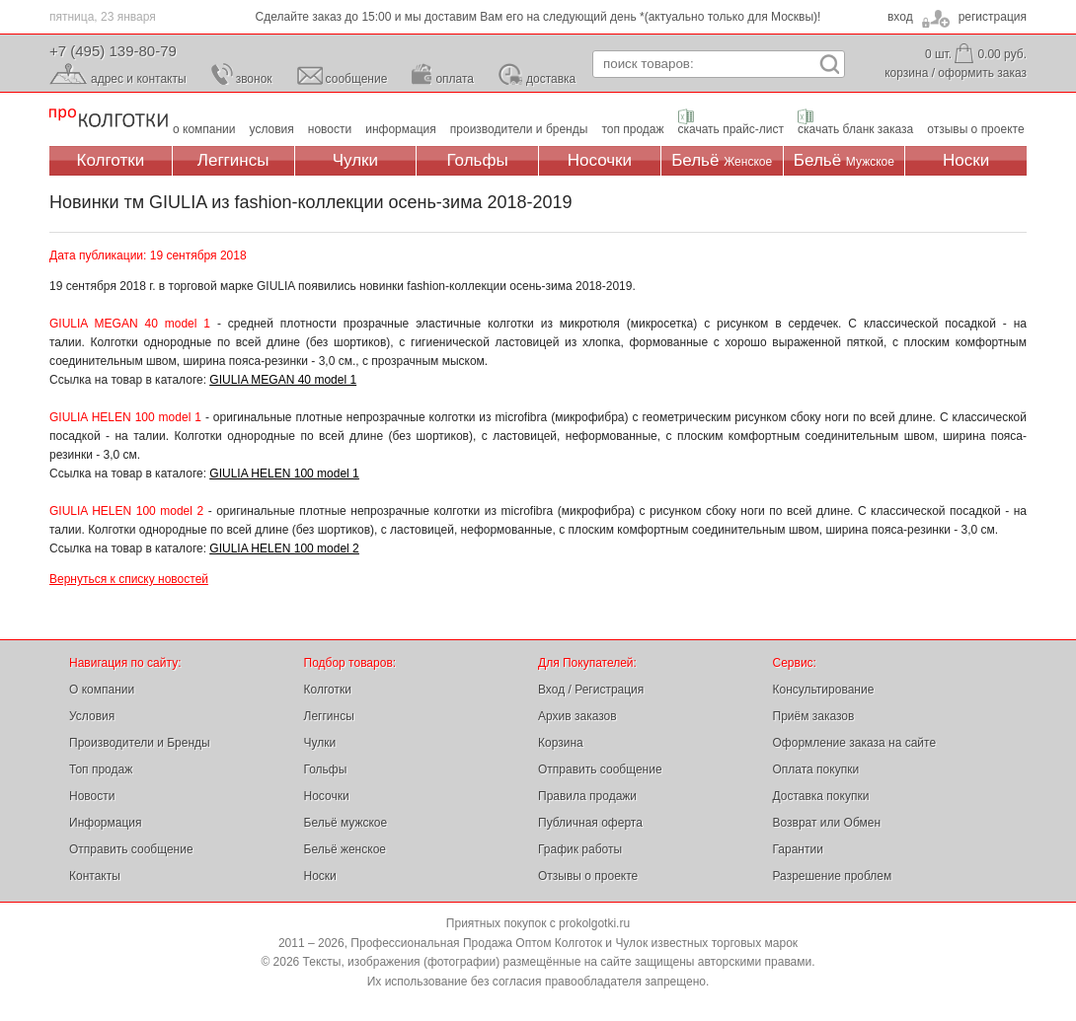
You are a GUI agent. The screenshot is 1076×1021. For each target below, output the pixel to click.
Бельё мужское (346, 823)
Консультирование (824, 689)
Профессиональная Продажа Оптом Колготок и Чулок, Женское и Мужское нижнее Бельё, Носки (108, 119)
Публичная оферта (590, 823)
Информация (105, 823)
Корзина (560, 743)
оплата (454, 79)
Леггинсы (233, 160)
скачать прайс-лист (731, 129)
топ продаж (632, 129)
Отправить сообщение (131, 849)
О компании (101, 689)
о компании (204, 129)
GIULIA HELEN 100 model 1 (283, 473)
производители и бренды (519, 129)
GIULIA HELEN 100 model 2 (283, 548)
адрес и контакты (139, 79)
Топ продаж (100, 769)
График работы (580, 849)
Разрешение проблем (832, 876)
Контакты (94, 876)
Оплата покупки (816, 769)
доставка (551, 79)
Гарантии (798, 849)
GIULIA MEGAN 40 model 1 (282, 380)
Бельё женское (345, 849)
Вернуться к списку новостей (128, 579)
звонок (254, 79)
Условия (92, 716)
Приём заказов (814, 716)
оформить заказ (982, 73)
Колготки (111, 160)
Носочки (600, 160)
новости (329, 129)
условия (272, 129)
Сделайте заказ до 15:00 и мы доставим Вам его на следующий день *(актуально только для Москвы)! (538, 17)
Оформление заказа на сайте (855, 743)
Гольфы (477, 160)
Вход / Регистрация (591, 689)
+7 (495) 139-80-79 (113, 50)
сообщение (357, 79)
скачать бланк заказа (855, 129)
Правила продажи (587, 796)
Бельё (721, 160)
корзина (906, 73)
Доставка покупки (821, 796)
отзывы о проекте (975, 129)
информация (400, 129)
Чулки (355, 160)
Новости (92, 796)
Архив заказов (577, 716)
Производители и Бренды (139, 743)
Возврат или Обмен (827, 823)
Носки (966, 160)
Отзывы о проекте (588, 876)
